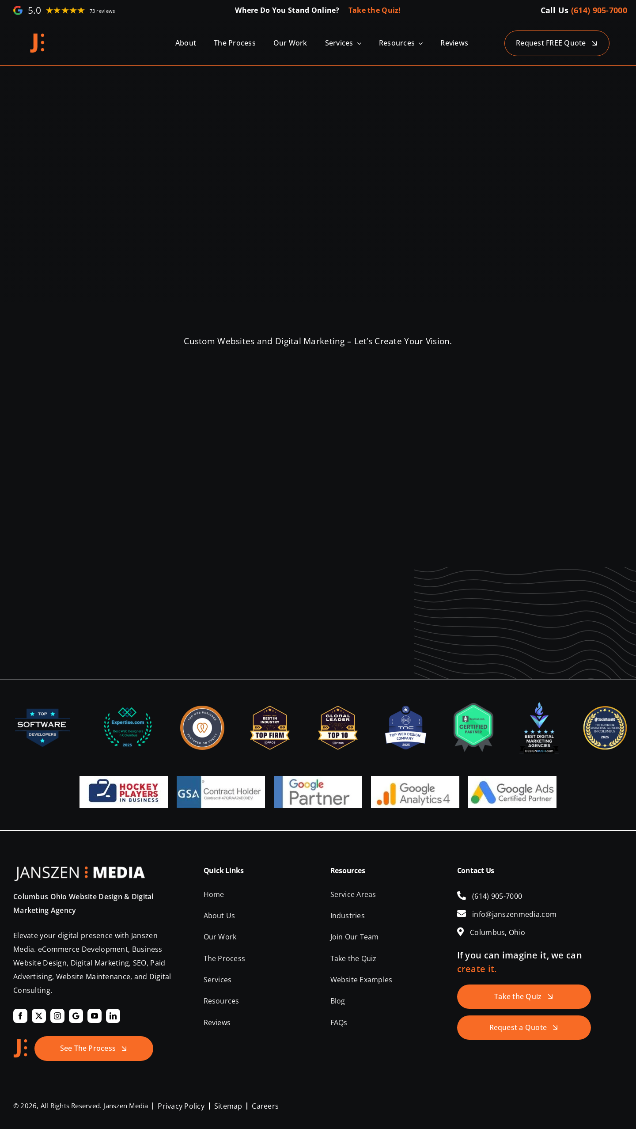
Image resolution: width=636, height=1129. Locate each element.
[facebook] (20, 1016)
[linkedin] (113, 1016)
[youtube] (94, 1016)
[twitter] (39, 1016)
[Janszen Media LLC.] (37, 36)
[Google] (76, 1016)
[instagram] (57, 1016)
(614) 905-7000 (599, 10)
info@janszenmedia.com (514, 914)
